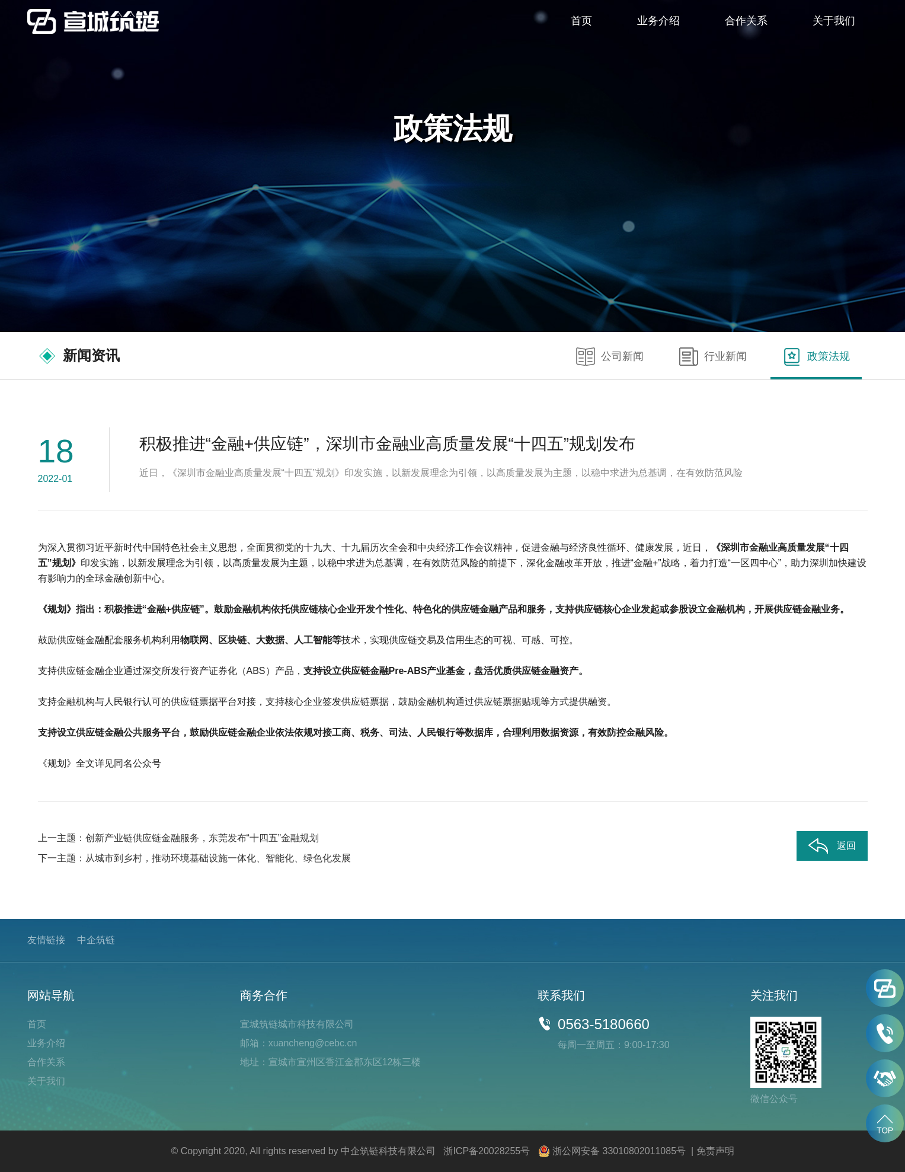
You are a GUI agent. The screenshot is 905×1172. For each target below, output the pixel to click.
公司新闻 (610, 356)
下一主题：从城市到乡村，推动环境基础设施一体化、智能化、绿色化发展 (194, 858)
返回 (832, 846)
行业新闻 (713, 356)
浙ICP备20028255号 (486, 1151)
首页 (581, 21)
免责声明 (715, 1151)
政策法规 (816, 356)
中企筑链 (96, 940)
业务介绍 (658, 21)
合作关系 (746, 21)
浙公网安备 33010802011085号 (619, 1151)
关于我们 (834, 21)
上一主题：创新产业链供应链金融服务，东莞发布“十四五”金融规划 (178, 838)
